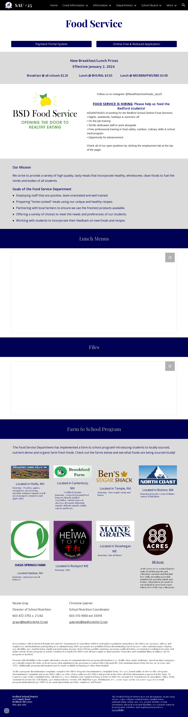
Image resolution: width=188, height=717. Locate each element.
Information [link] (100, 5)
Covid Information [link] (73, 5)
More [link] (170, 5)
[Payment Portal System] (51, 44)
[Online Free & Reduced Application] (136, 44)
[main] (94, 23)
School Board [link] (149, 5)
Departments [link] (124, 5)
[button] (183, 5)
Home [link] (54, 5)
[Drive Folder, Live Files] (94, 388)
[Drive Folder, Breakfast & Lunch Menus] (94, 293)
